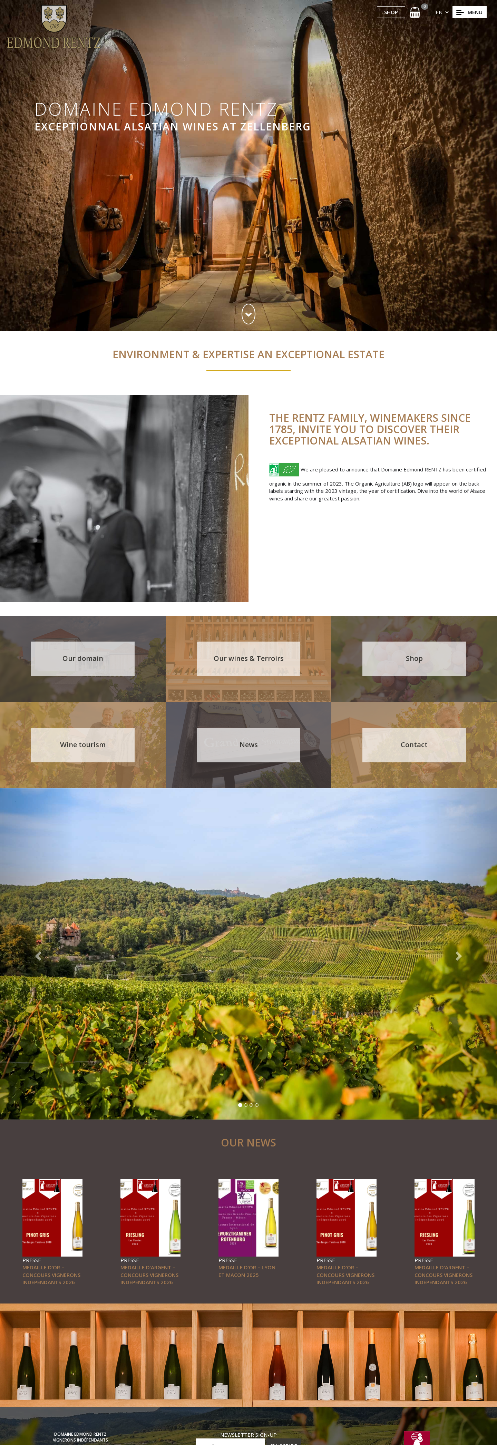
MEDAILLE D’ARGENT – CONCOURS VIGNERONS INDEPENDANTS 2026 (149, 1275)
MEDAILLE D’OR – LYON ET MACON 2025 (246, 1271)
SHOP (391, 12)
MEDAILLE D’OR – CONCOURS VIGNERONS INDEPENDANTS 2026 (51, 1275)
